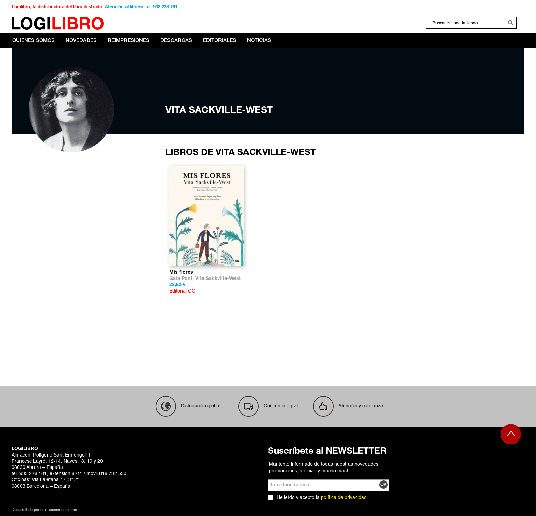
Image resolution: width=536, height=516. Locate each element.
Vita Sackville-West (218, 278)
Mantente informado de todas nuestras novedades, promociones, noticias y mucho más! (324, 467)
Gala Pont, (182, 278)
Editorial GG (182, 291)
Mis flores (181, 272)
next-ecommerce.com (58, 510)
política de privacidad (344, 497)
